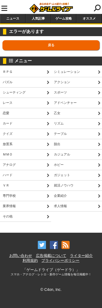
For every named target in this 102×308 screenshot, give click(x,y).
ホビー (59, 165)
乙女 (57, 113)
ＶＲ (6, 185)
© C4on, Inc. (50, 289)
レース (8, 103)
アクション (62, 82)
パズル (8, 82)
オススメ (89, 18)
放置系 (8, 144)
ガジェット (62, 175)
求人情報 (60, 206)
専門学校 (9, 196)
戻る (51, 45)
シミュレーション (67, 72)
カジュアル (62, 154)
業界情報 (9, 206)
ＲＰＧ (8, 72)
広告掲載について (51, 255)
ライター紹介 (81, 255)
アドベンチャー (65, 103)
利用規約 (30, 260)
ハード (8, 175)
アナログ (9, 165)
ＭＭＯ (8, 154)
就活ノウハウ (63, 185)
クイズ (8, 134)
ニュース (12, 18)
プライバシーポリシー (60, 260)
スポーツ (60, 92)
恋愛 (6, 113)
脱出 (57, 144)
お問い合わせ (20, 255)
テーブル (60, 134)
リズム (59, 123)
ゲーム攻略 (63, 18)
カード (8, 123)
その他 (8, 216)
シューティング (14, 92)
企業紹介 (60, 196)
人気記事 (38, 18)
